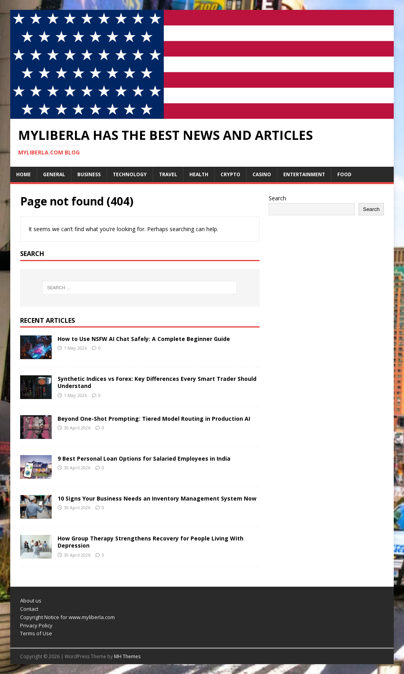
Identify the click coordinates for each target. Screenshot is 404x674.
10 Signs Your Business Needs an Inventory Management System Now (157, 498)
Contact (29, 608)
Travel (168, 174)
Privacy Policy (36, 625)
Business (89, 174)
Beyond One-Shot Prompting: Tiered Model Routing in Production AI (154, 418)
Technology (130, 174)
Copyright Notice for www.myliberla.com (67, 617)
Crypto (230, 174)
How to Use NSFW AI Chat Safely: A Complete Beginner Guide (144, 339)
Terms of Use (36, 633)
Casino (261, 174)
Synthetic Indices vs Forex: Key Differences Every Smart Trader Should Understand (157, 382)
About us (30, 600)
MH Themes (127, 656)
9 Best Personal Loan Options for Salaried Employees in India (144, 458)
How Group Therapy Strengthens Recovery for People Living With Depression (150, 542)
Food (344, 174)
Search (277, 198)
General (54, 174)
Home (23, 174)
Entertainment (304, 174)
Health (198, 174)
